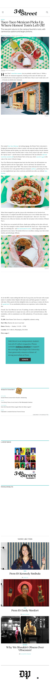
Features (3, 395)
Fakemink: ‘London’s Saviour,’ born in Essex (13, 411)
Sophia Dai (3, 70)
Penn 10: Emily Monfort (25, 609)
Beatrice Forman (6, 35)
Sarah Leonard (25, 613)
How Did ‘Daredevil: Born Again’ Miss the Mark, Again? (16, 406)
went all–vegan (41, 156)
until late (33, 168)
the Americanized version (24, 228)
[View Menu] (3, 12)
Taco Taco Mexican (13, 146)
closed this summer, (17, 73)
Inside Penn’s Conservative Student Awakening (14, 397)
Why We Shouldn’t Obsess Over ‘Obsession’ (25, 648)
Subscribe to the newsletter (41, 414)
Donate (25, 359)
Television (3, 404)
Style (3, 19)
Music (2, 409)
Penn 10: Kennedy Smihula (25, 573)
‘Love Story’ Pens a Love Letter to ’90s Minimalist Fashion (16, 401)
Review (25, 644)
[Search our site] (47, 12)
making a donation (23, 346)
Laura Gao (25, 577)
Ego (25, 570)
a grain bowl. (6, 303)
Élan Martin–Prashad (25, 653)
